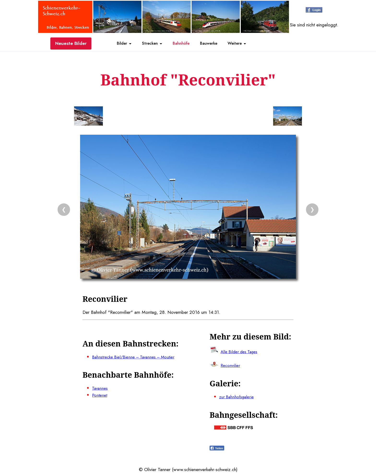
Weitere (242, 44)
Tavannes (101, 388)
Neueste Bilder (71, 44)
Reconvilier (231, 365)
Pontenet (100, 395)
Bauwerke (212, 44)
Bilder (113, 44)
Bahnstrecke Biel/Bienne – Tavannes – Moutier (137, 356)
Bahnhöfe (180, 44)
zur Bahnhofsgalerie (238, 396)
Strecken (145, 44)
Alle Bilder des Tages (241, 351)
